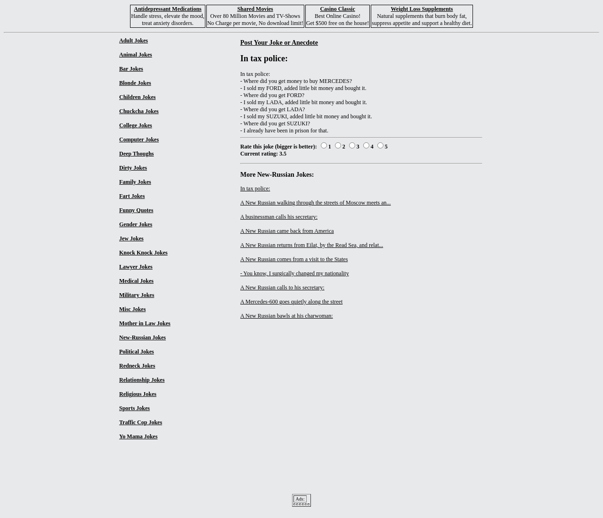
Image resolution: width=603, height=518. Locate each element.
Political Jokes (136, 351)
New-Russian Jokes (142, 337)
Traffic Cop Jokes (140, 422)
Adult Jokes (133, 40)
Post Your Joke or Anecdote (279, 42)
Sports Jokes (134, 408)
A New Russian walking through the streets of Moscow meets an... (315, 202)
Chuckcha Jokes (139, 111)
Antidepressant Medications (167, 9)
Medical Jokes (136, 281)
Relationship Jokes (141, 380)
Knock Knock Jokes (143, 252)
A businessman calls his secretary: (279, 217)
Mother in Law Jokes (145, 323)
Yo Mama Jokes (138, 436)
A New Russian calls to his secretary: (282, 287)
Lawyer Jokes (136, 266)
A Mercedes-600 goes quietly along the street (291, 301)
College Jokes (135, 125)
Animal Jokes (135, 54)
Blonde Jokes (135, 83)
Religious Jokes (137, 394)
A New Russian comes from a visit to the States (294, 259)
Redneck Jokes (137, 365)
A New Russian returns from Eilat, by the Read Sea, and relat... (311, 245)
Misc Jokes (132, 309)
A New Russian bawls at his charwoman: (286, 315)
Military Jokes (136, 295)
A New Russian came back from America (287, 231)
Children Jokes (137, 97)
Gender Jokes (135, 224)
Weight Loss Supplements (422, 9)
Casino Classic (337, 9)
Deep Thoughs (136, 153)
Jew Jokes (131, 238)
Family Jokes (135, 182)
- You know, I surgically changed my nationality (294, 273)
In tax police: (255, 188)
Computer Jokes (139, 139)
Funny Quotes (136, 210)
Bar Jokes (131, 69)
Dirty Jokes (133, 167)
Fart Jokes (132, 196)
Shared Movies (255, 9)
